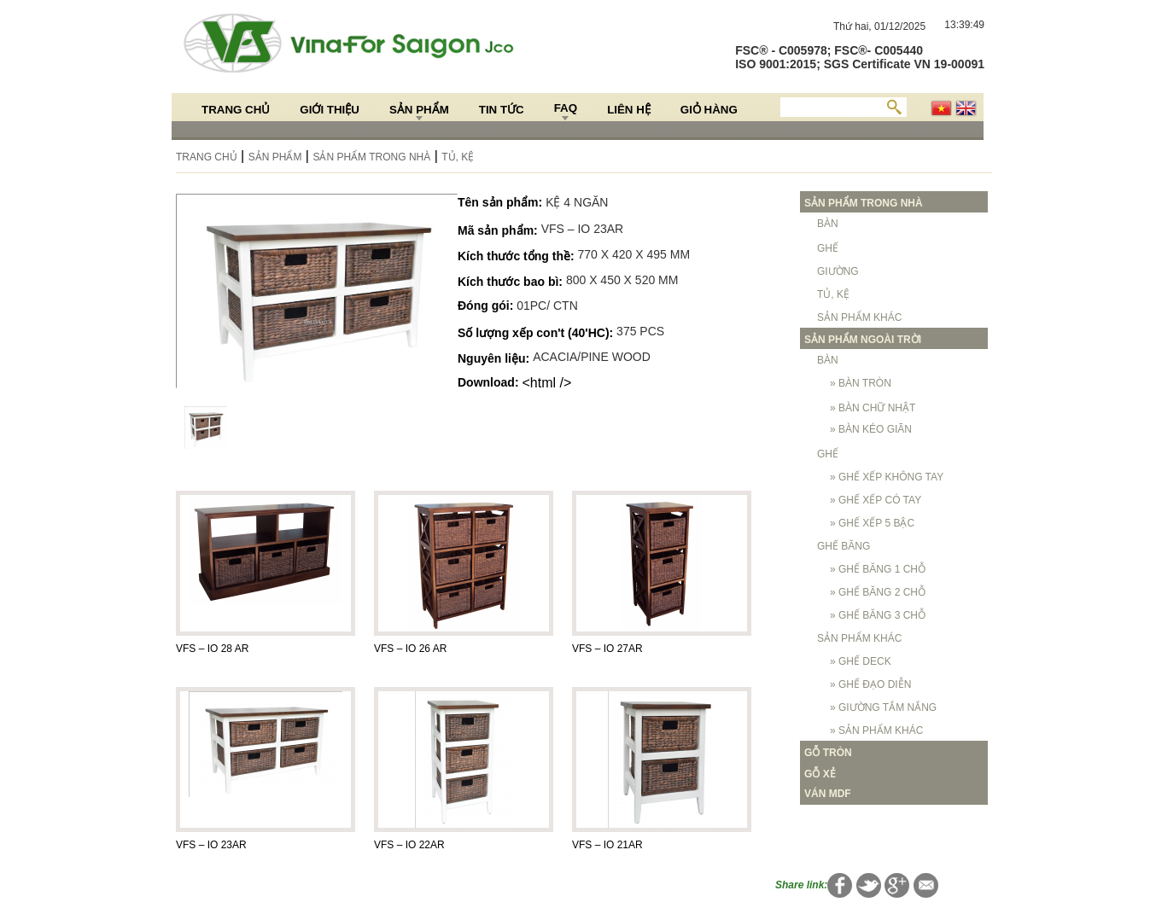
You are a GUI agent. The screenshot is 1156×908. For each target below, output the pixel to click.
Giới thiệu (329, 109)
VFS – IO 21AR (607, 845)
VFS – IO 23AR (211, 845)
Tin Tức (501, 109)
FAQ (565, 108)
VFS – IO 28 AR (212, 649)
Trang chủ (235, 109)
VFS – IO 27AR (607, 649)
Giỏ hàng (709, 109)
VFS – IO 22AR (409, 845)
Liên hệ (629, 109)
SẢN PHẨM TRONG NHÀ (371, 157)
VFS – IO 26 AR (410, 649)
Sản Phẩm (419, 109)
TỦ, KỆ (457, 157)
